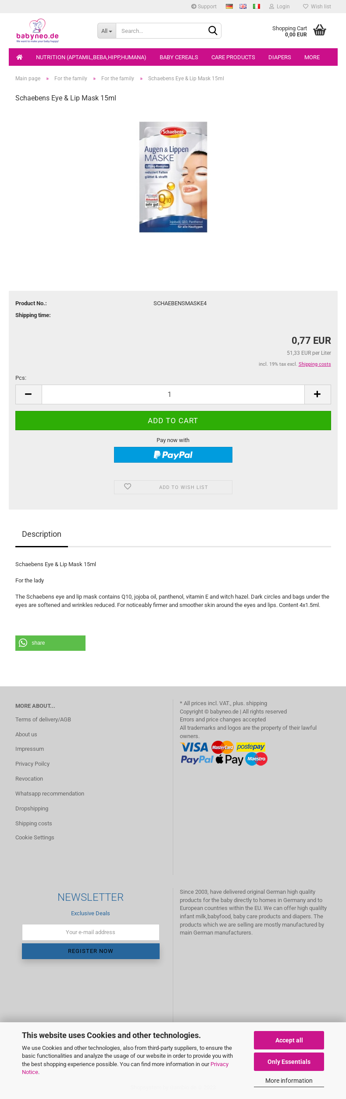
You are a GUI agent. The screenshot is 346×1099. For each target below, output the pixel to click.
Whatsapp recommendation (49, 793)
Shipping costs (33, 823)
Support (204, 7)
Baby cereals (179, 57)
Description (41, 534)
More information (289, 1080)
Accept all (289, 1040)
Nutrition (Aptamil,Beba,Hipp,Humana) (91, 57)
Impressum (29, 749)
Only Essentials (289, 1061)
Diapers (279, 57)
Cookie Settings (34, 837)
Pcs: (20, 378)
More (312, 57)
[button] (50, 643)
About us (26, 734)
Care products (233, 57)
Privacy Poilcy (32, 763)
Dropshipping (31, 808)
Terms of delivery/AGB (43, 719)
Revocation (29, 778)
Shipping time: (33, 315)
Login (279, 7)
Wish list (317, 7)
